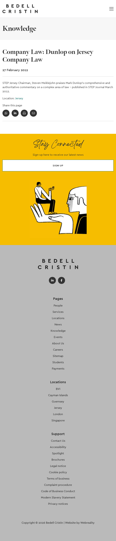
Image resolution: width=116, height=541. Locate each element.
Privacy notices (58, 504)
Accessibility (58, 447)
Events (58, 337)
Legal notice (58, 466)
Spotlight (58, 453)
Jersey (19, 98)
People (58, 305)
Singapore (58, 420)
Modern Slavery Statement (58, 497)
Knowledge (58, 331)
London (58, 414)
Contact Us (58, 441)
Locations (58, 318)
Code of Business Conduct (58, 491)
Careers (58, 350)
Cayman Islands (58, 395)
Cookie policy (58, 472)
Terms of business (58, 478)
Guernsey (58, 401)
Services (58, 312)
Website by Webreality (80, 523)
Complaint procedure (58, 485)
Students (58, 362)
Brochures (58, 459)
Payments (58, 368)
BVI (58, 389)
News (58, 324)
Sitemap (58, 356)
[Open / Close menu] (111, 8)
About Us (58, 343)
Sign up (58, 165)
